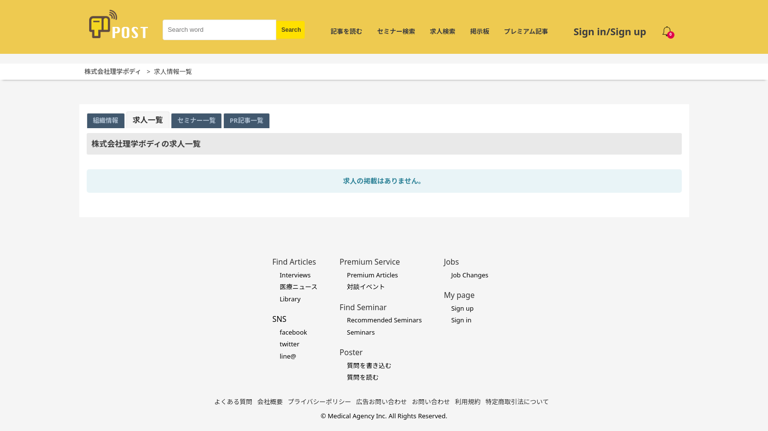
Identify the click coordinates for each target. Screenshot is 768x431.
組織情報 (106, 120)
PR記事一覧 (247, 120)
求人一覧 (148, 119)
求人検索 (443, 31)
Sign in (461, 320)
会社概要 (270, 401)
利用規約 (467, 401)
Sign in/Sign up (610, 31)
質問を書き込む (369, 365)
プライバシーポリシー (319, 401)
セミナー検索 (396, 31)
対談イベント (366, 286)
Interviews (295, 275)
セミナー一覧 (196, 120)
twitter (289, 344)
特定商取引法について (517, 401)
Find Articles (294, 261)
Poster (350, 352)
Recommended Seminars (384, 320)
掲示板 (479, 31)
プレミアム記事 (526, 31)
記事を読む (346, 31)
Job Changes (469, 275)
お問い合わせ (431, 401)
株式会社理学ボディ (113, 71)
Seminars (361, 332)
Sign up (462, 308)
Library (290, 299)
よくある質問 (233, 401)
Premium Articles (372, 275)
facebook (293, 332)
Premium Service (369, 261)
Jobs (451, 261)
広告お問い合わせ (381, 401)
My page (459, 295)
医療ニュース (298, 286)
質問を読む (363, 377)
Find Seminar (362, 307)
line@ (288, 356)
